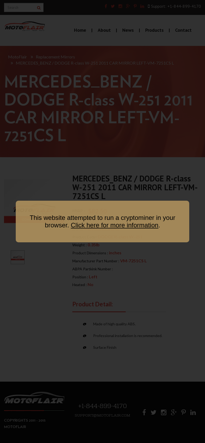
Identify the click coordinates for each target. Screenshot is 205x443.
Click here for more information (114, 225)
